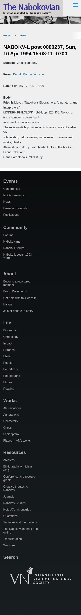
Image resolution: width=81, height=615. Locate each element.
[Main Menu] (75, 5)
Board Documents (15, 291)
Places (7, 382)
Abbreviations (12, 408)
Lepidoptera (11, 434)
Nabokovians (11, 241)
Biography (10, 330)
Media (7, 356)
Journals (8, 496)
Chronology (10, 336)
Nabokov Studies (14, 503)
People (7, 362)
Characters (10, 421)
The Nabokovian (31, 7)
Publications (11, 214)
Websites (9, 545)
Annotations (11, 414)
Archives (9, 460)
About (9, 273)
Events (10, 181)
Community (15, 227)
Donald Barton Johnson (28, 74)
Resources (14, 452)
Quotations (10, 516)
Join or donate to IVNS (18, 310)
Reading (8, 388)
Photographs (11, 375)
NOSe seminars (13, 195)
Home (6, 35)
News (23, 35)
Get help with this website (20, 298)
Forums (8, 235)
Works (10, 400)
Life (7, 322)
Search (10, 557)
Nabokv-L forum (13, 248)
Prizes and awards (15, 208)
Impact (7, 343)
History (7, 304)
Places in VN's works (17, 440)
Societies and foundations (20, 522)
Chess (7, 427)
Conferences (11, 188)
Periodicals (10, 369)
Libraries (9, 349)
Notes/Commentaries (17, 509)
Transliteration (12, 539)
